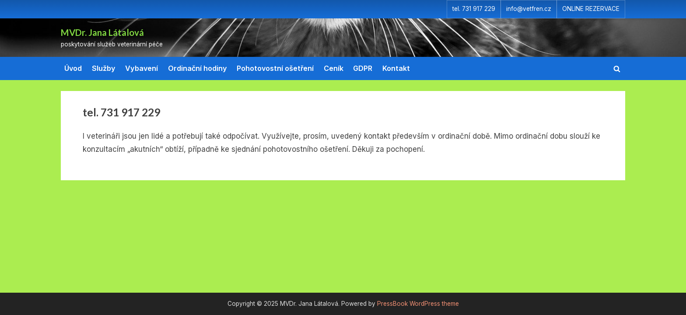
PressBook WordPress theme (418, 303)
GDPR (362, 68)
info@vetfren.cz (528, 8)
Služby (104, 68)
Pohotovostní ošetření (275, 68)
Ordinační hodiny (197, 68)
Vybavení (141, 68)
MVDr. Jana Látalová (102, 32)
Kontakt (396, 68)
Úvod (73, 68)
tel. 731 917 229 (473, 8)
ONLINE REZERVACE (591, 8)
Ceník (333, 68)
